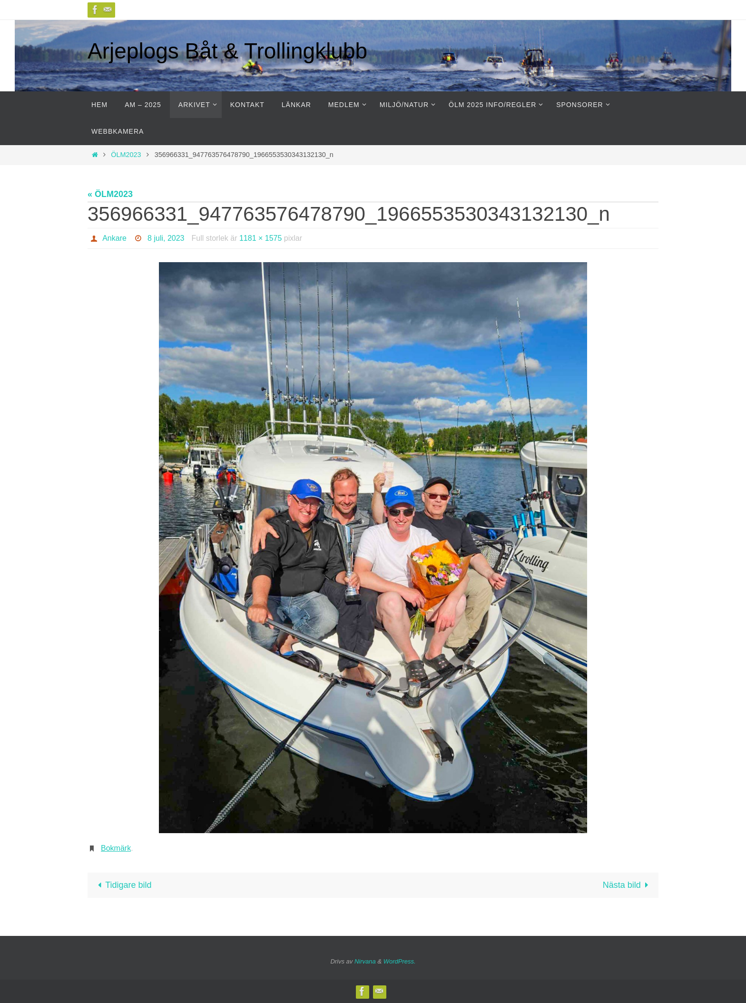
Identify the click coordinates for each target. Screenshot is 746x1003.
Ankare (114, 238)
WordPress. (399, 961)
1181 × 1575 (260, 238)
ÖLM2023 (126, 154)
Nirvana (365, 961)
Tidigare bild (122, 885)
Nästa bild (628, 885)
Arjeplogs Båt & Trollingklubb (227, 51)
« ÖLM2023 (110, 194)
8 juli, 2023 (165, 238)
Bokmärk (116, 848)
